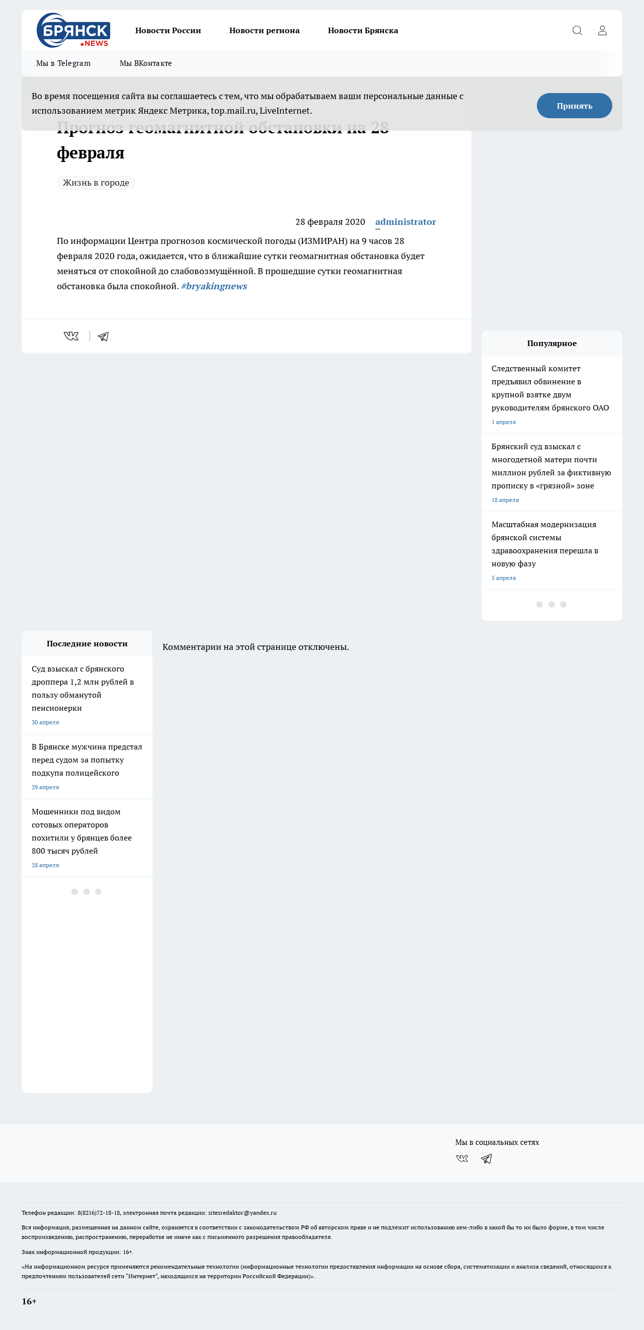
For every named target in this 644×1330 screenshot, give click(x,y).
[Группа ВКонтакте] (461, 1158)
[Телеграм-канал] (487, 1158)
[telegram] (107, 336)
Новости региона (264, 30)
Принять (575, 106)
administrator (405, 221)
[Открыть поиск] (577, 30)
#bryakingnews (214, 286)
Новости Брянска (363, 30)
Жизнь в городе (96, 182)
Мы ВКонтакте (146, 63)
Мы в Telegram (63, 63)
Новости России (168, 30)
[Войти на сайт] (602, 30)
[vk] (72, 336)
